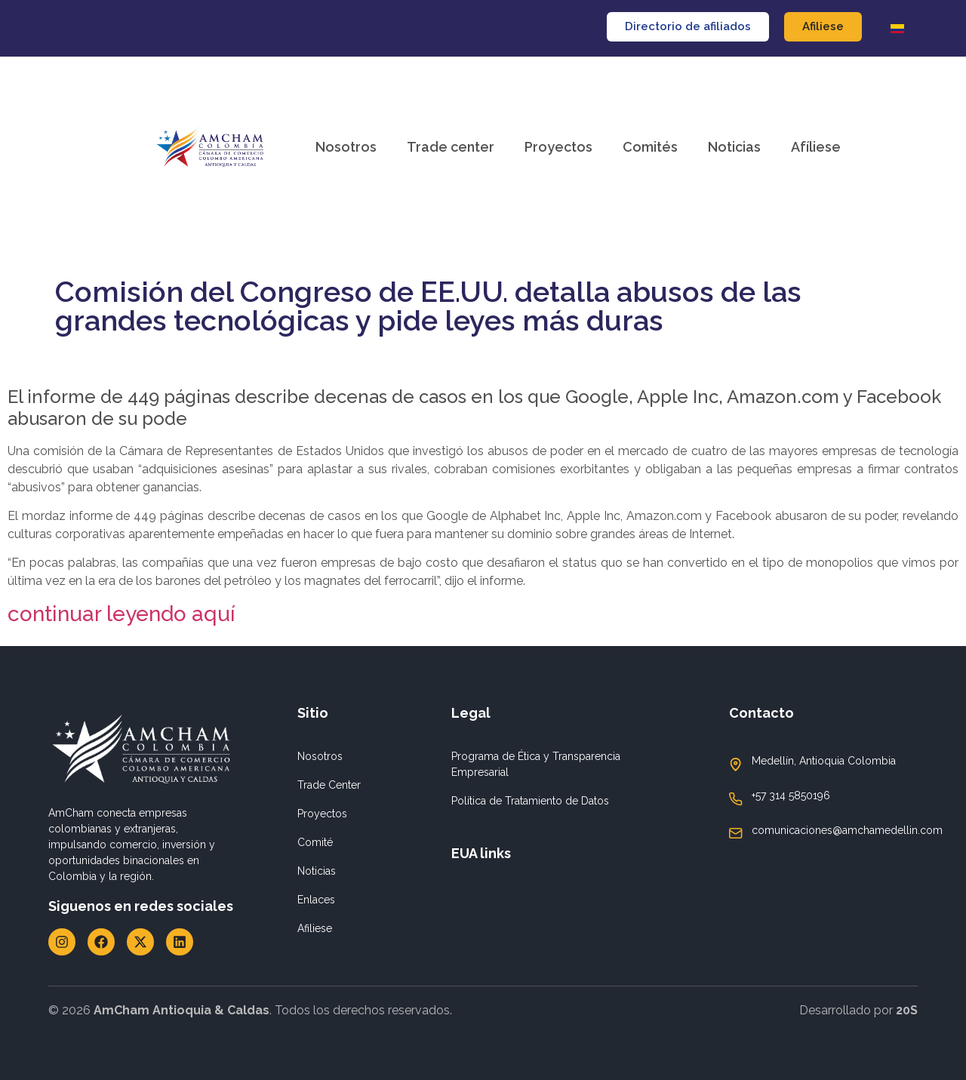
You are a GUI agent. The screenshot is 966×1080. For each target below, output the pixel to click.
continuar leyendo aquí (121, 614)
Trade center (450, 147)
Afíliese (816, 147)
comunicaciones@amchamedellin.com (847, 830)
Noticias (734, 147)
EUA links (481, 853)
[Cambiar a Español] (897, 28)
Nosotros (346, 147)
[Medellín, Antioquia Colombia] (736, 764)
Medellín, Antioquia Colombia (824, 761)
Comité (315, 842)
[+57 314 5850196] (736, 799)
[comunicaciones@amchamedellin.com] (736, 833)
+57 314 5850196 (791, 795)
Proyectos (558, 147)
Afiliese (314, 928)
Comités (650, 147)
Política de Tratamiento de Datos (530, 801)
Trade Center (329, 785)
